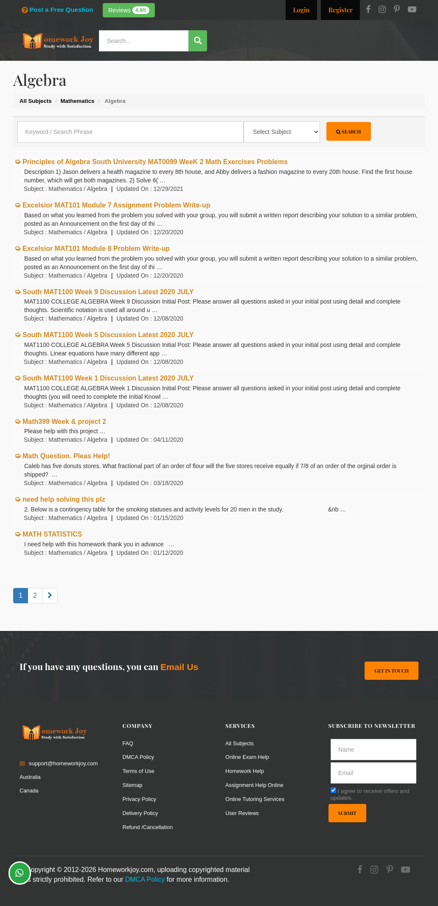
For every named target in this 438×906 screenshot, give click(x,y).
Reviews (128, 10)
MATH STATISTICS (52, 534)
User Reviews (242, 813)
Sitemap (133, 785)
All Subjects (240, 743)
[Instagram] (382, 10)
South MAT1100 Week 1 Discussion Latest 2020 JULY (108, 378)
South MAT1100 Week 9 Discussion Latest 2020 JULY (108, 291)
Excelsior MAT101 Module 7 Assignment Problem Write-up (116, 205)
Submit (347, 813)
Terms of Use (139, 771)
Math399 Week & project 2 (64, 421)
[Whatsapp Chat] (19, 873)
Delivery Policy (141, 813)
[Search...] (145, 40)
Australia (30, 777)
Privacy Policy (140, 799)
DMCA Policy (139, 757)
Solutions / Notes (332, 65)
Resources (250, 65)
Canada (29, 790)
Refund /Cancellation (148, 827)
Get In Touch (391, 670)
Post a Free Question (57, 9)
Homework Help (245, 771)
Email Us (179, 667)
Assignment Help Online (255, 785)
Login (301, 10)
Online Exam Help (247, 757)
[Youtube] (412, 10)
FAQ (128, 743)
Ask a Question (394, 64)
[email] (374, 772)
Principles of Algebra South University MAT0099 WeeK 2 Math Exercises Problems (155, 161)
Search (348, 131)
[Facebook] (368, 10)
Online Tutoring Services (255, 799)
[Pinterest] (397, 10)
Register (340, 10)
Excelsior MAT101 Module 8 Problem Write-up (96, 248)
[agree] (333, 789)
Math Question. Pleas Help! (66, 456)
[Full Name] (374, 749)
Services (214, 65)
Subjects (286, 65)
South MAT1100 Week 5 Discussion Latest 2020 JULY (108, 334)
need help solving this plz (63, 499)
